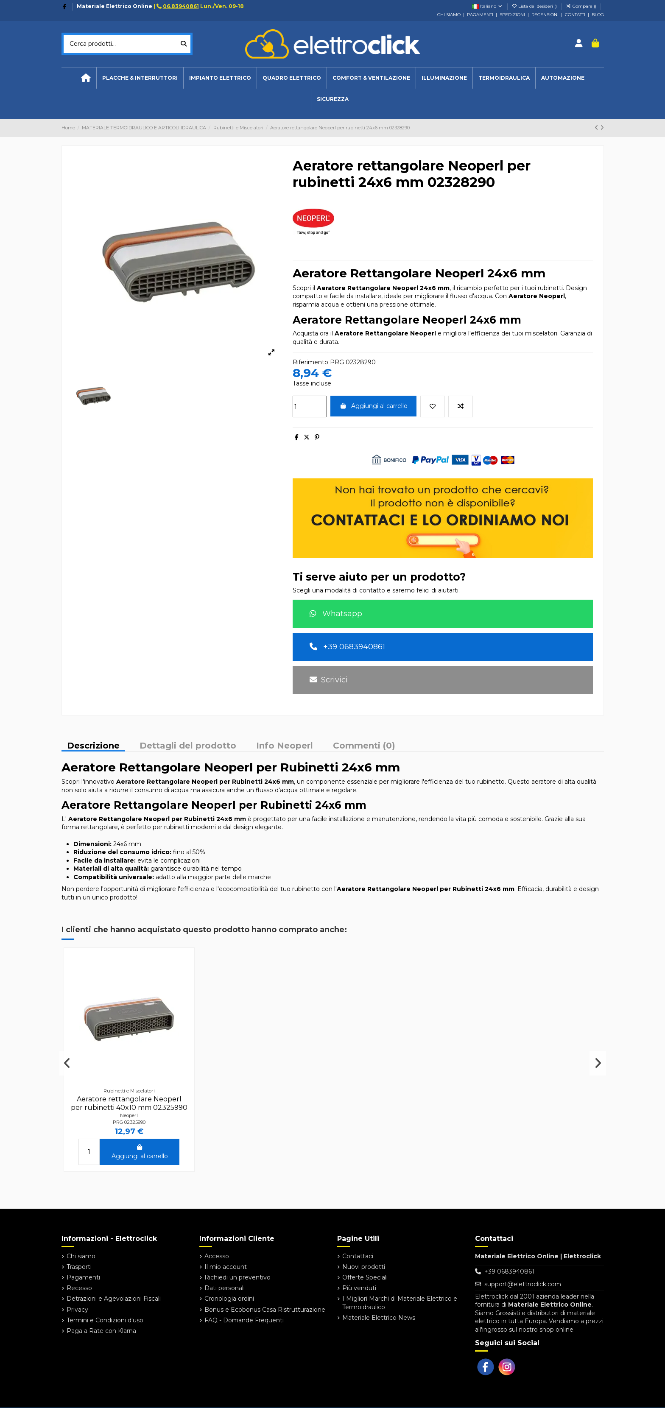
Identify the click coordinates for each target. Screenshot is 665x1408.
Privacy (77, 1309)
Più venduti (359, 1288)
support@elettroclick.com (522, 1284)
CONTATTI (575, 14)
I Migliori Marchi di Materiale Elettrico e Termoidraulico (399, 1303)
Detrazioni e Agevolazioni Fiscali (114, 1298)
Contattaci (357, 1256)
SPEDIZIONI (512, 14)
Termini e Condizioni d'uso (105, 1320)
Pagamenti (83, 1277)
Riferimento (310, 362)
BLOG (598, 14)
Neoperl (129, 1115)
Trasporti (79, 1267)
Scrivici (329, 679)
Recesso (79, 1288)
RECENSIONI (545, 14)
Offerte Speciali (365, 1277)
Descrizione (93, 746)
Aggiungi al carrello (373, 406)
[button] (220, 78)
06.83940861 (181, 6)
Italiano (487, 6)
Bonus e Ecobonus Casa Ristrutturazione (264, 1309)
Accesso (216, 1256)
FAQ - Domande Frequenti (244, 1320)
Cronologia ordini (229, 1298)
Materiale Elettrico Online (114, 6)
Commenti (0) (364, 746)
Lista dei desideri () (535, 6)
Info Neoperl (284, 746)
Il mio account (225, 1267)
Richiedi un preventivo (237, 1277)
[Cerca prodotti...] (184, 44)
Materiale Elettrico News (378, 1317)
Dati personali (224, 1288)
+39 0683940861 (347, 646)
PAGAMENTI (480, 14)
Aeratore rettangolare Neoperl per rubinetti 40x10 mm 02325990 (129, 1103)
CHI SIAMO (449, 14)
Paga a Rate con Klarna (101, 1331)
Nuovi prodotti (363, 1267)
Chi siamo (81, 1256)
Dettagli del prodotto (188, 746)
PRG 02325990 (129, 1122)
